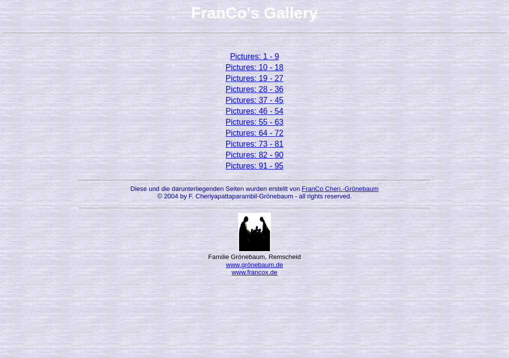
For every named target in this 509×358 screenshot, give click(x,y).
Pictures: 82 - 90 (255, 155)
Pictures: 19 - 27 (255, 78)
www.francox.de (254, 272)
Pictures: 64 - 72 (255, 133)
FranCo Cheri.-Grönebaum (340, 188)
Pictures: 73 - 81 (255, 144)
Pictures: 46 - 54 (255, 111)
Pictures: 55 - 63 (255, 122)
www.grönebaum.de (254, 264)
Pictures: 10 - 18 (255, 67)
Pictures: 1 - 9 (254, 56)
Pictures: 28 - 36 (255, 89)
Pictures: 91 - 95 (255, 166)
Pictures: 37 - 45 (255, 100)
